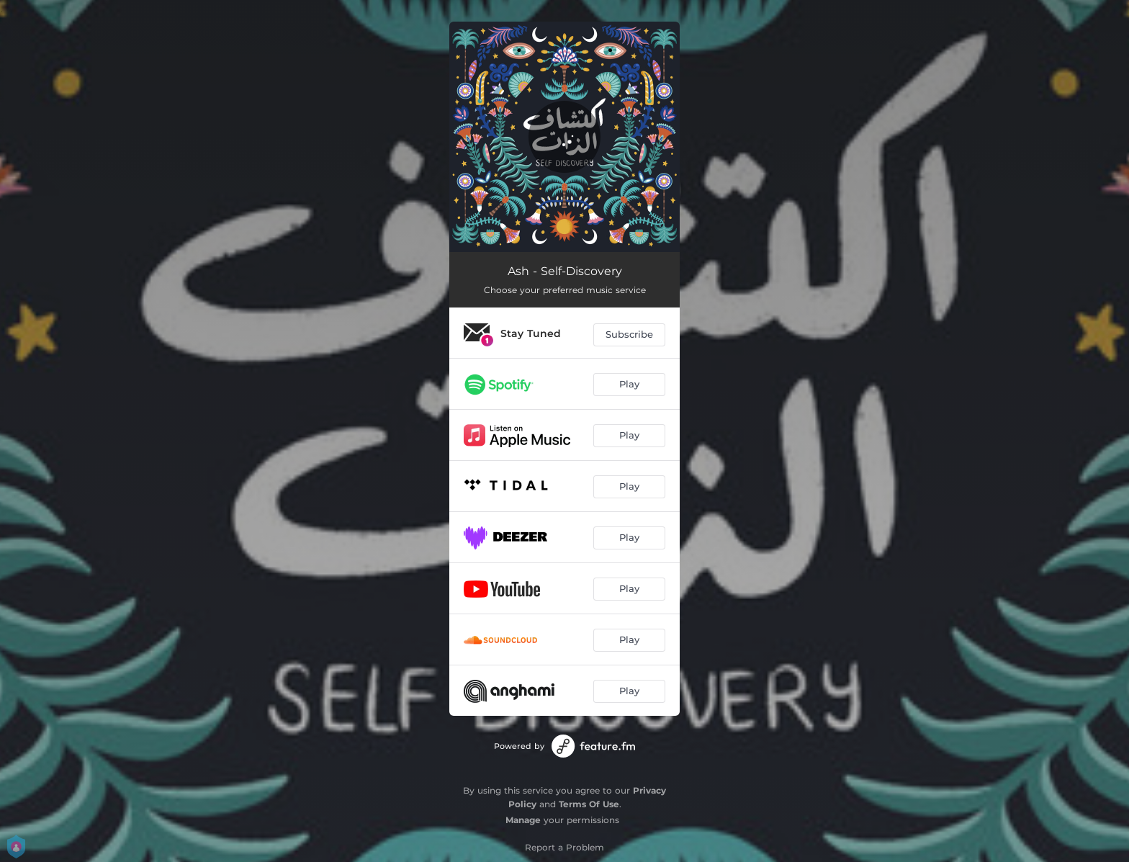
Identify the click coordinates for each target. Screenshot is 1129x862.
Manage (523, 819)
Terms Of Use (589, 804)
